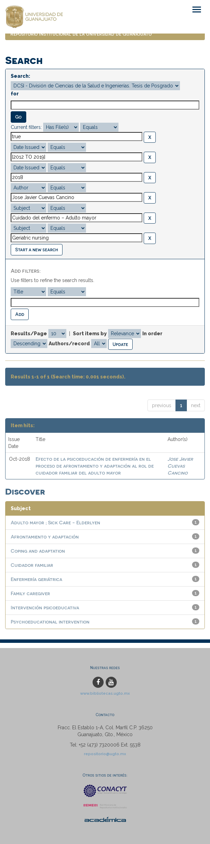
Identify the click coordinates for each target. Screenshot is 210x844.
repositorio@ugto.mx (105, 753)
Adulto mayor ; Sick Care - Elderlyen (55, 522)
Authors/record (69, 343)
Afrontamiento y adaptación (45, 537)
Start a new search (36, 249)
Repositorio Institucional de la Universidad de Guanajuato (81, 34)
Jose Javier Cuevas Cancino (180, 466)
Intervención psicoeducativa (45, 607)
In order (152, 333)
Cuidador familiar (32, 565)
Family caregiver (30, 593)
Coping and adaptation (38, 551)
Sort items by (90, 333)
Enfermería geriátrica (36, 579)
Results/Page (29, 333)
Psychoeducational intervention (50, 622)
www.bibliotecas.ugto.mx (105, 693)
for (15, 93)
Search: (20, 76)
